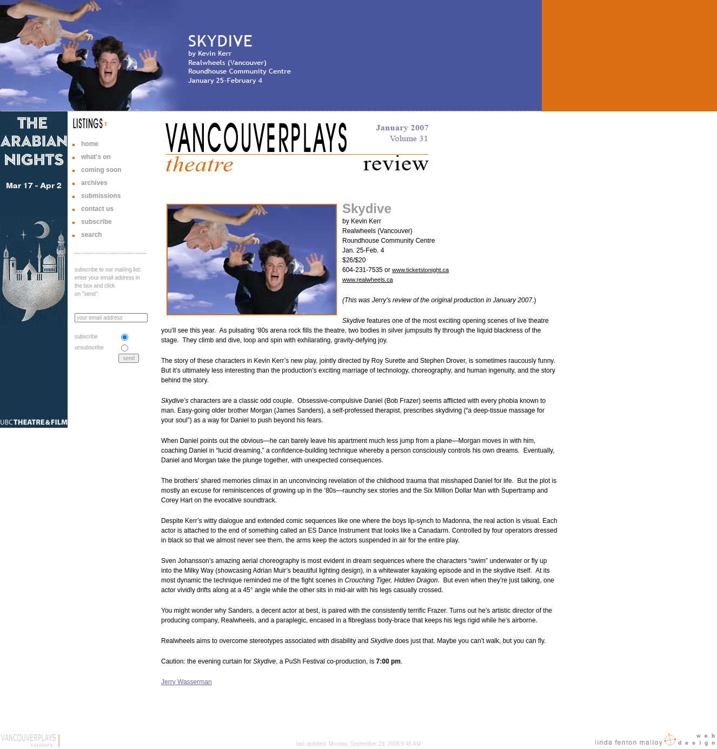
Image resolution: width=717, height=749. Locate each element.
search (91, 234)
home (89, 144)
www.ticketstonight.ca (420, 270)
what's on (96, 157)
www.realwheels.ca (367, 279)
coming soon (101, 170)
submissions (101, 196)
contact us (97, 209)
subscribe (96, 222)
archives (94, 183)
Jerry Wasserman (186, 682)
